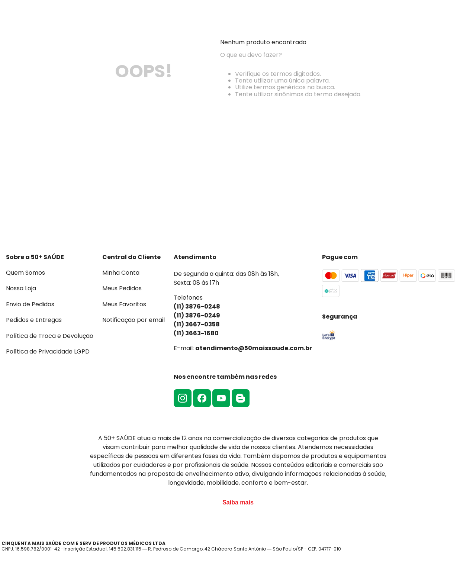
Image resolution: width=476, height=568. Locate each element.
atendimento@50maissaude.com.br (253, 348)
